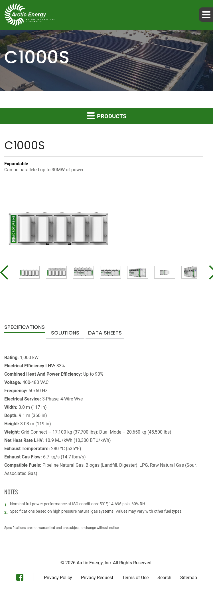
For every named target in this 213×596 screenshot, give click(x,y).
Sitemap (188, 577)
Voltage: (12, 382)
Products (106, 115)
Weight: (12, 432)
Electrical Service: (22, 399)
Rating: (11, 357)
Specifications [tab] (24, 328)
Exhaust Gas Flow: (23, 457)
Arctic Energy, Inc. (94, 562)
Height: (11, 423)
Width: (10, 407)
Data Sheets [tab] (105, 333)
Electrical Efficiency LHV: (29, 366)
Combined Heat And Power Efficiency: (43, 374)
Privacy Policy (58, 577)
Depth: (11, 415)
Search (164, 577)
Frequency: (15, 390)
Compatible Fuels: (22, 465)
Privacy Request (97, 577)
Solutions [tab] (65, 333)
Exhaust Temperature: (27, 448)
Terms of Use (135, 577)
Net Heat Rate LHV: (24, 440)
